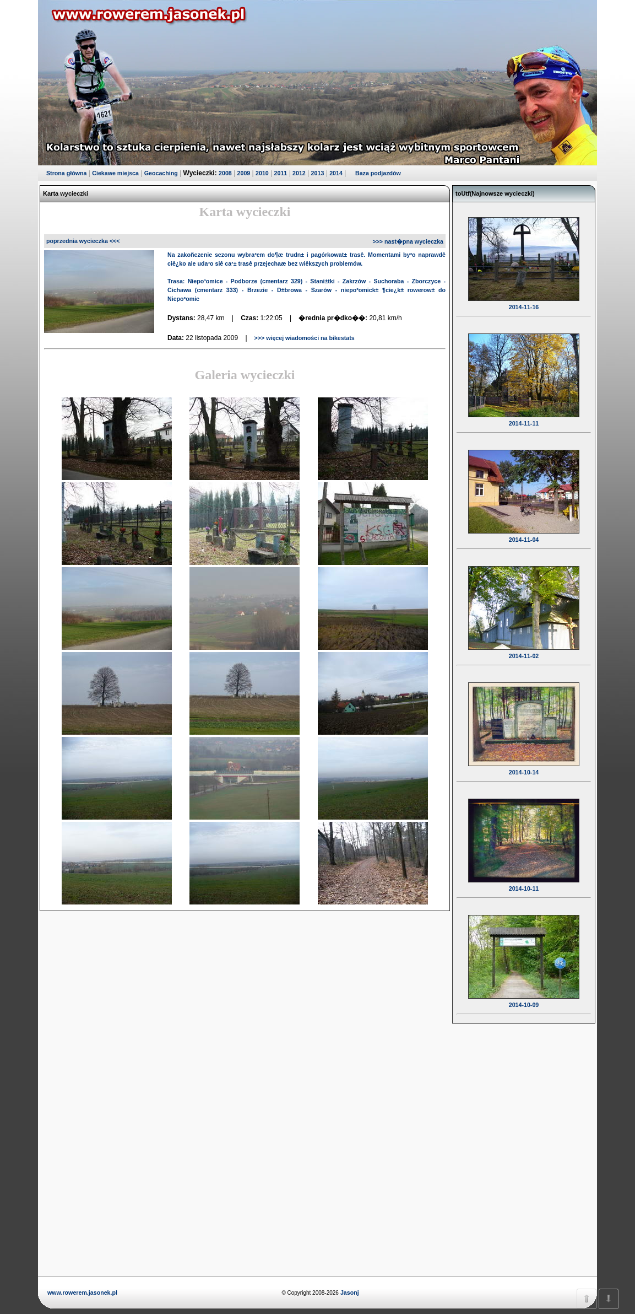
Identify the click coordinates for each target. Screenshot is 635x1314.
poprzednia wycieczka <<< (83, 241)
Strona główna (66, 173)
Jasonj (349, 1292)
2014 (336, 173)
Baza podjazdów (378, 173)
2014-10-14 (523, 765)
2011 (280, 173)
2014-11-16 (523, 299)
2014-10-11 (523, 881)
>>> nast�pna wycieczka (407, 241)
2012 (299, 173)
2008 (225, 173)
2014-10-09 (523, 997)
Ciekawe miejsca (115, 173)
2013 (317, 173)
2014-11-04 (523, 532)
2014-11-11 (523, 416)
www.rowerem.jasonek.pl (82, 1292)
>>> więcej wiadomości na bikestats (304, 338)
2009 (244, 173)
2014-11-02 (523, 648)
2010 (262, 173)
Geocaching (161, 173)
